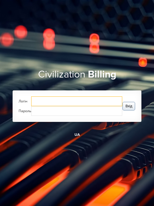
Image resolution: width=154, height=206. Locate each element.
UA (77, 134)
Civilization (77, 74)
